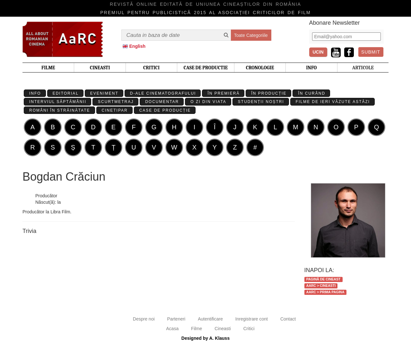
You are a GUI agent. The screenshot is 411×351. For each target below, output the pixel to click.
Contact (288, 318)
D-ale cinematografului (163, 93)
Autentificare (210, 318)
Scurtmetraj (116, 101)
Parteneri (176, 318)
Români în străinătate (59, 110)
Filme (196, 328)
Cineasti (222, 328)
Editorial (66, 93)
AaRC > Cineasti (321, 285)
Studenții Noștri (261, 101)
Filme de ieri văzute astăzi (333, 101)
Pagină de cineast (323, 279)
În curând (311, 93)
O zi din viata (208, 101)
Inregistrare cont (251, 318)
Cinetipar (115, 110)
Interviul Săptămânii (57, 101)
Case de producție (165, 110)
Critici (249, 328)
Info (35, 93)
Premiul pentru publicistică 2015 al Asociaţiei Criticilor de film (205, 12)
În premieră (223, 93)
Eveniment (104, 93)
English (137, 46)
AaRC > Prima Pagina (325, 292)
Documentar (162, 101)
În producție (268, 93)
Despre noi (144, 318)
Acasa (172, 328)
